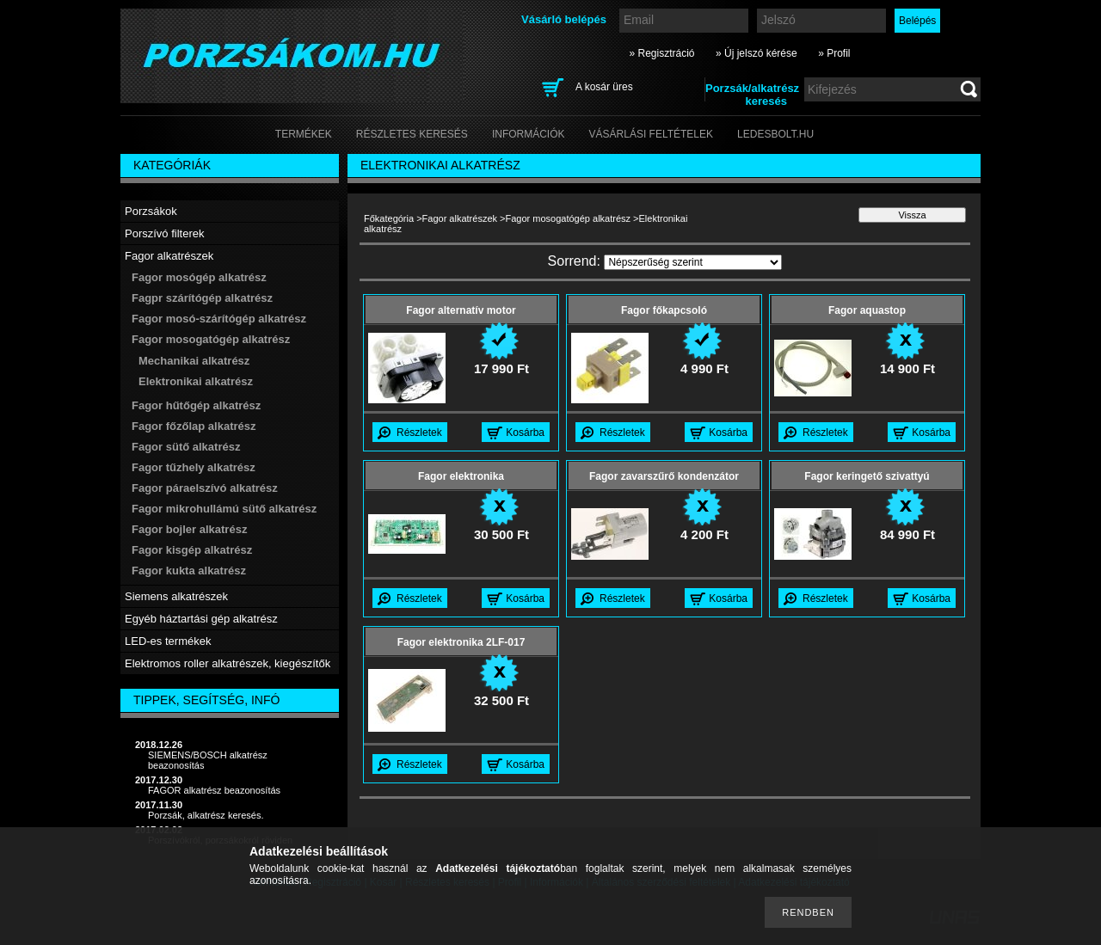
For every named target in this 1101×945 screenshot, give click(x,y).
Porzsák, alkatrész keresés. (206, 815)
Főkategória (389, 218)
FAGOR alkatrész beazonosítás (214, 790)
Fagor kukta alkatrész (189, 570)
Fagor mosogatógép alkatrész (568, 218)
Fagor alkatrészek (459, 218)
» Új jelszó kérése (756, 53)
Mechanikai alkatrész (193, 360)
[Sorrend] (693, 262)
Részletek (419, 432)
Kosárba (525, 432)
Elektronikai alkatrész (195, 381)
